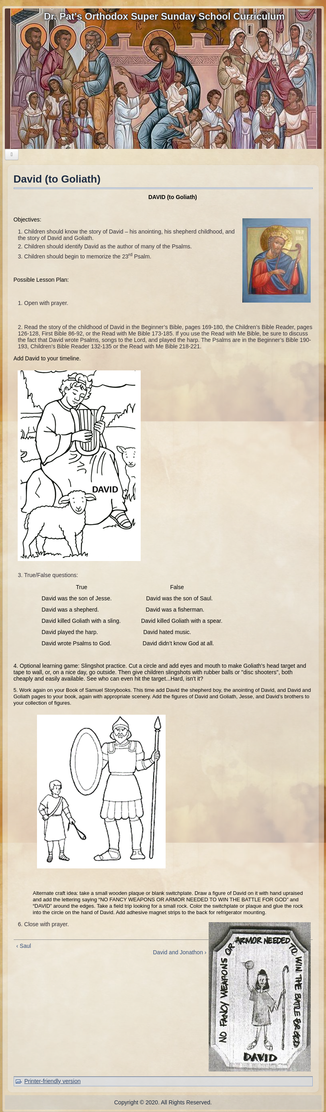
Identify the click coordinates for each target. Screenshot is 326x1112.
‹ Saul (23, 946)
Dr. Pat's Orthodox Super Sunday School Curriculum (164, 16)
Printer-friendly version (53, 1081)
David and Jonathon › (179, 952)
